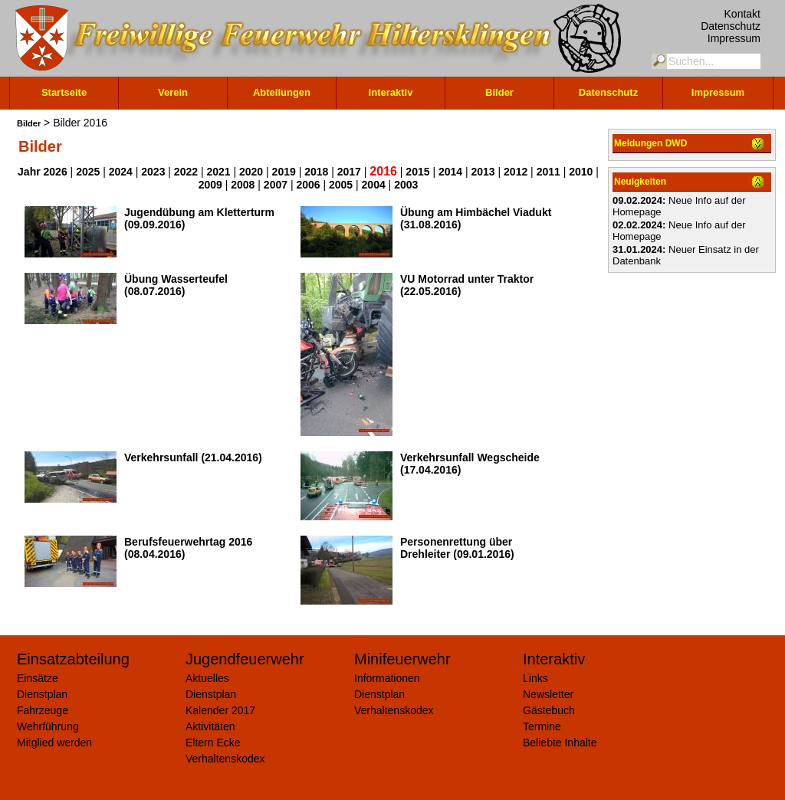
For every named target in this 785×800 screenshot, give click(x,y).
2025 (88, 172)
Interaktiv (391, 92)
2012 (515, 172)
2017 (349, 172)
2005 (341, 185)
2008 (243, 185)
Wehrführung (48, 726)
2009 (210, 185)
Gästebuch (549, 710)
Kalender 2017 (220, 710)
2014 (450, 172)
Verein (173, 92)
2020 (251, 172)
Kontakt (742, 14)
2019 (284, 172)
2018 (316, 172)
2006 (308, 185)
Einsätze (37, 678)
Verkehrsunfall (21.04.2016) (193, 457)
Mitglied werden (54, 742)
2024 (121, 172)
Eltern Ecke (213, 742)
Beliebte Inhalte (560, 742)
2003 (406, 185)
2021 (218, 172)
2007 (275, 185)
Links (535, 678)
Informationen (387, 678)
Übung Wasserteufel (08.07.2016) (176, 285)
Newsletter (548, 694)
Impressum (734, 38)
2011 (548, 172)
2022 (186, 172)
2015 (417, 172)
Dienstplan (42, 694)
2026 (55, 172)
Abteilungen (281, 92)
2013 (483, 172)
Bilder (499, 92)
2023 (153, 172)
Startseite (64, 92)
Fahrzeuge (42, 710)
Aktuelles (207, 678)
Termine (542, 726)
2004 (374, 185)
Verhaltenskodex (225, 758)
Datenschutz (730, 26)
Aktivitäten (210, 726)
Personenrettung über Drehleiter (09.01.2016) (457, 548)
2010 (581, 172)
